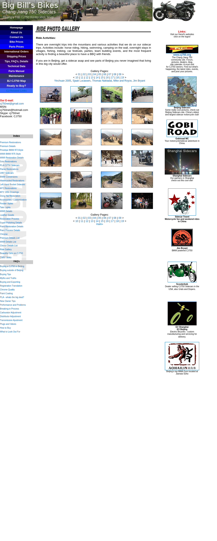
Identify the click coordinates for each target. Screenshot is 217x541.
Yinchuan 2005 (62, 80)
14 (97, 77)
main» (99, 224)
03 (89, 74)
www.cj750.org (182, 54)
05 (99, 74)
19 (122, 77)
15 (102, 77)
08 (114, 74)
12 (87, 77)
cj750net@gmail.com (12, 103)
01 (79, 74)
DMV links (5, 257)
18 (117, 77)
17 (112, 77)
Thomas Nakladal (102, 80)
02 (84, 74)
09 (119, 74)
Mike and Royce (122, 80)
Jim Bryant (138, 80)
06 (104, 74)
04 (94, 74)
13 (92, 77)
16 (107, 77)
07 (109, 74)
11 (82, 77)
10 (76, 77)
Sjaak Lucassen (82, 80)
